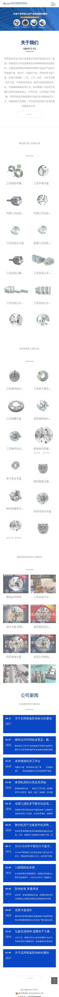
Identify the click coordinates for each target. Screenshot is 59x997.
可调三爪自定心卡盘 (43, 222)
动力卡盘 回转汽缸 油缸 (15, 636)
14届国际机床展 (25, 867)
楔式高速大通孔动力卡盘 (43, 490)
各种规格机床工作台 (27, 761)
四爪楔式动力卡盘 (43, 428)
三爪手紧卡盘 (41, 192)
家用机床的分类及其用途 (30, 782)
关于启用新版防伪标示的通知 (33, 718)
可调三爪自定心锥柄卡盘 (15, 222)
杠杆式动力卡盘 (42, 520)
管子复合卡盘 (13, 488)
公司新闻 (29, 692)
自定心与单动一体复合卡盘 (43, 666)
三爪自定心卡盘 (15, 252)
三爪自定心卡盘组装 (43, 606)
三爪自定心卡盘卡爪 (43, 282)
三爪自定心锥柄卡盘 (15, 282)
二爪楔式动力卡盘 (15, 458)
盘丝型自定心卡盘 (43, 636)
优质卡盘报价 (23, 910)
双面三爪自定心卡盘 (43, 252)
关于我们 (29, 42)
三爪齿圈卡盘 (13, 428)
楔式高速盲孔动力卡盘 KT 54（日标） (15, 517)
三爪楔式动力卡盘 (15, 398)
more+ (24, 114)
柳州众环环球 (13, 606)
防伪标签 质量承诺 (26, 888)
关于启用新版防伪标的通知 (32, 952)
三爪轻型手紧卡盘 (15, 192)
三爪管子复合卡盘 (43, 398)
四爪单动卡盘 (13, 666)
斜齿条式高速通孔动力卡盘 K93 (43, 458)
